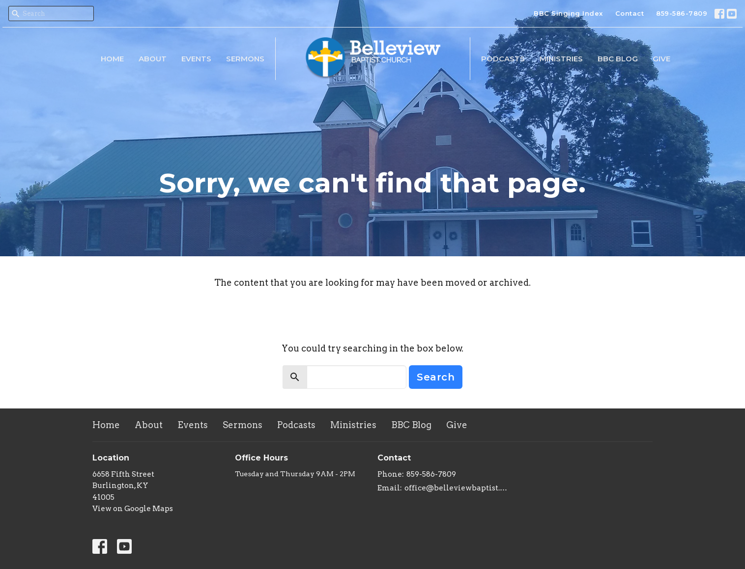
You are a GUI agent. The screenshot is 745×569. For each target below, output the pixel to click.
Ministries (561, 58)
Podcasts (503, 58)
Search (436, 377)
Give (661, 58)
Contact (629, 13)
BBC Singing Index (568, 13)
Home (112, 58)
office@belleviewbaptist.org (457, 488)
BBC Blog (618, 58)
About (153, 58)
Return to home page (373, 310)
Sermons (245, 58)
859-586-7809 (681, 13)
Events (196, 58)
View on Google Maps (132, 508)
